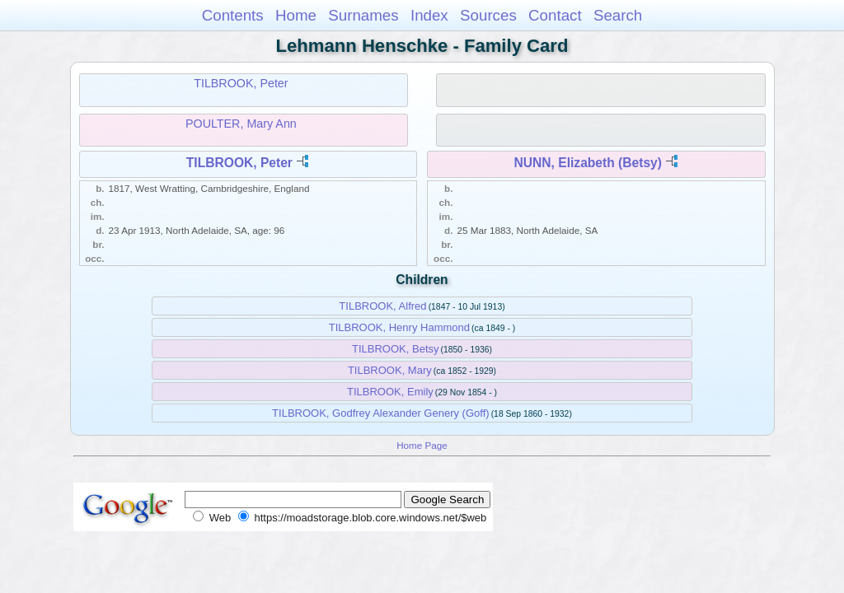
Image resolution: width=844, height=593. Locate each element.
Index (429, 15)
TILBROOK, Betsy (395, 349)
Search (617, 15)
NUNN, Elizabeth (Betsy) (588, 163)
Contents (233, 15)
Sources (488, 15)
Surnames (363, 15)
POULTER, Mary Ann (241, 123)
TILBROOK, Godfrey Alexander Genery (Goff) (380, 413)
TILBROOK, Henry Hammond (399, 327)
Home (295, 15)
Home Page (422, 445)
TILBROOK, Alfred (382, 306)
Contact (555, 15)
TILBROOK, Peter (241, 83)
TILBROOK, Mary (390, 370)
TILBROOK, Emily (390, 391)
